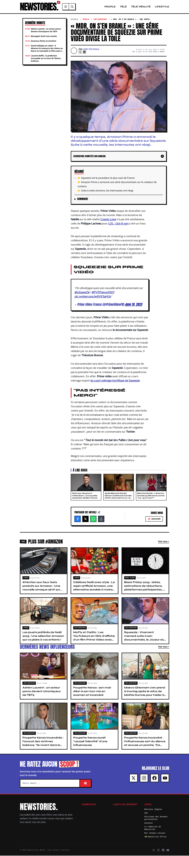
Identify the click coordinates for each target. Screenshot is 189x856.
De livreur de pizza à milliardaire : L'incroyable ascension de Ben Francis (85, 496)
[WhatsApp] (93, 519)
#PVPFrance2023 (102, 292)
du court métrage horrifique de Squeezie (115, 381)
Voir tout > (163, 647)
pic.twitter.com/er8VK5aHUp (92, 297)
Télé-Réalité (141, 6)
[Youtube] (165, 778)
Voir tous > (163, 541)
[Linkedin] (84, 52)
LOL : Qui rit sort (118, 224)
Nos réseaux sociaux (154, 833)
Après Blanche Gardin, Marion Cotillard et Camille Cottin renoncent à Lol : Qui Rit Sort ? (118, 497)
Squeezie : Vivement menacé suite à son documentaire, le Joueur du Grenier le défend (144, 638)
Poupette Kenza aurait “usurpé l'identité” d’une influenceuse (90, 741)
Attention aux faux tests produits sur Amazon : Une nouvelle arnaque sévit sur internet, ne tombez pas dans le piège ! (43, 590)
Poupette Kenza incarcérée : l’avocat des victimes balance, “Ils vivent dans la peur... (43, 743)
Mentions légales (153, 810)
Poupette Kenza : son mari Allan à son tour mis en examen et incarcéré (92, 691)
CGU (146, 813)
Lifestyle (162, 6)
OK (85, 784)
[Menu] (67, 7)
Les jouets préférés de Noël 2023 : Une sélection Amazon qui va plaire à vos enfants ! (43, 636)
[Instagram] (144, 778)
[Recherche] (73, 7)
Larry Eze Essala (91, 49)
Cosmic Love (108, 219)
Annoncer (148, 823)
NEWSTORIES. (39, 7)
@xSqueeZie (82, 292)
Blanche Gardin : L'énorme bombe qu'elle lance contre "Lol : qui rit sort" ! (150, 496)
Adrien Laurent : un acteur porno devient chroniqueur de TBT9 (41, 691)
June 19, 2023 (133, 304)
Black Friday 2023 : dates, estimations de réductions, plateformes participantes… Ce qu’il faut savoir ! (143, 588)
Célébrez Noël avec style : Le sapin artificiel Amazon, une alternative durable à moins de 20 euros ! (94, 588)
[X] (80, 52)
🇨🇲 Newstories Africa (155, 837)
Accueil (74, 20)
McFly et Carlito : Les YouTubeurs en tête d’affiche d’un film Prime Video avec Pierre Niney (94, 638)
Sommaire (82, 199)
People (110, 6)
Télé (123, 6)
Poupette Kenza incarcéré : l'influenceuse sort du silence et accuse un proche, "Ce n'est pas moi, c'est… (145, 743)
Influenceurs (100, 20)
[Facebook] (77, 519)
